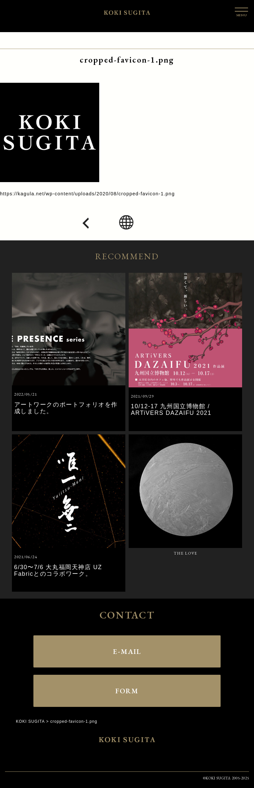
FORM (127, 689)
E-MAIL (127, 650)
